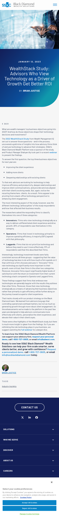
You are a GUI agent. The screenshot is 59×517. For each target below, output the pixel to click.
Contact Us (29, 407)
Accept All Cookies (29, 503)
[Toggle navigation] (55, 5)
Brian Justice (9, 372)
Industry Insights (9, 386)
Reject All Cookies (29, 508)
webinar (53, 152)
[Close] (52, 482)
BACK (5, 124)
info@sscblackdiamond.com (16, 354)
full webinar (26, 329)
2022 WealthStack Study (17, 138)
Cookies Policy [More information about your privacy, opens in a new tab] (26, 497)
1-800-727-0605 (37, 352)
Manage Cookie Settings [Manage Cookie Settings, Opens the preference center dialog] (29, 514)
